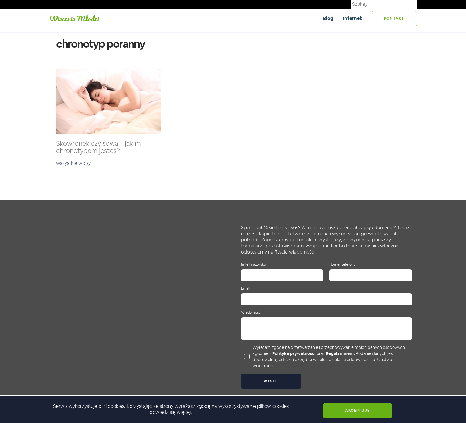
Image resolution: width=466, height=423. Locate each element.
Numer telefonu (342, 264)
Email (245, 288)
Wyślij (271, 381)
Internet (352, 18)
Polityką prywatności (294, 353)
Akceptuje (357, 410)
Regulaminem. (340, 353)
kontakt (394, 18)
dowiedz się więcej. (171, 412)
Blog (328, 18)
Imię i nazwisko (253, 264)
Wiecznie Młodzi (74, 18)
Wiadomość (250, 312)
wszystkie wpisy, (74, 163)
